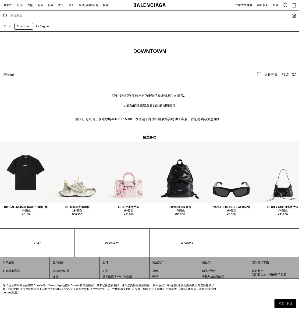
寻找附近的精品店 (213, 276)
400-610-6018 (121, 119)
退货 (55, 276)
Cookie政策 (124, 276)
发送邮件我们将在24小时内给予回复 (269, 272)
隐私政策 (108, 276)
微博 (155, 276)
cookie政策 (10, 292)
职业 (105, 270)
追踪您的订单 (61, 270)
